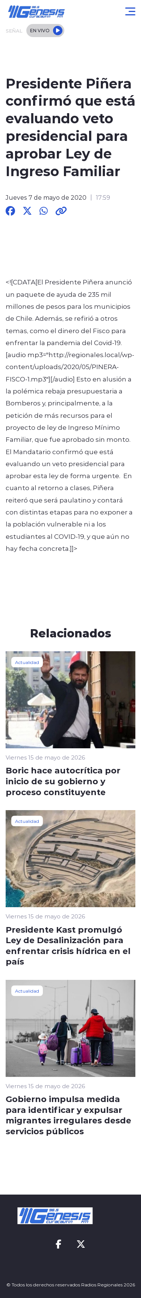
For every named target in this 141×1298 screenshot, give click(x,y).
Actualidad (27, 662)
